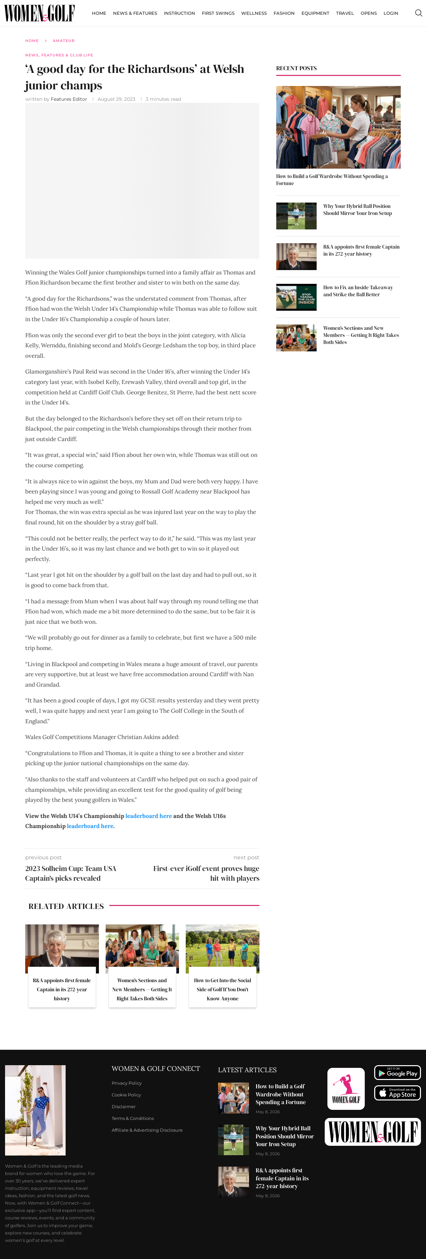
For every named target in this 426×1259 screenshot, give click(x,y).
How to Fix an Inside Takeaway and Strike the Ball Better (358, 291)
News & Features (135, 13)
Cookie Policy (126, 1095)
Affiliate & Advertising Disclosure (147, 1130)
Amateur (64, 40)
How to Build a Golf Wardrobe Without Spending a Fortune (332, 180)
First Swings (218, 13)
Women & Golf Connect (156, 1068)
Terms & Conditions (133, 1118)
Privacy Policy (127, 1083)
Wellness (254, 13)
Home (99, 13)
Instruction (179, 13)
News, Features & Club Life (59, 55)
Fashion (284, 13)
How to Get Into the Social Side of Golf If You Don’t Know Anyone (222, 989)
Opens (369, 13)
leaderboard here (149, 816)
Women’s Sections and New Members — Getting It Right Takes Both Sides (142, 989)
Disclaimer (124, 1106)
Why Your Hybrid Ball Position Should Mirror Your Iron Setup (357, 210)
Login (391, 13)
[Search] (418, 13)
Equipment (315, 13)
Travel (345, 13)
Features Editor (69, 99)
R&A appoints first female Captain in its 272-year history (62, 989)
